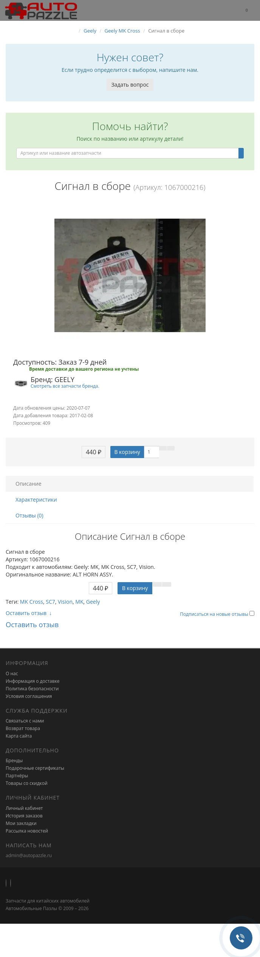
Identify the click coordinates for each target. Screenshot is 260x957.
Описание (28, 483)
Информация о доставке (33, 681)
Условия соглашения (29, 696)
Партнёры (17, 775)
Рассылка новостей (27, 831)
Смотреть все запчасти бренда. (65, 386)
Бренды (14, 760)
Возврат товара (23, 728)
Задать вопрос (130, 84)
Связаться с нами (25, 721)
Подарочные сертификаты (35, 768)
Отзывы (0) (29, 515)
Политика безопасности (32, 688)
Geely (93, 601)
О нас (12, 673)
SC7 (50, 601)
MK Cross (31, 601)
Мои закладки (21, 823)
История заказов (24, 816)
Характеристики (36, 499)
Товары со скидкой (27, 783)
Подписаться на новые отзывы (214, 614)
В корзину (127, 451)
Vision (65, 601)
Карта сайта (19, 736)
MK (79, 601)
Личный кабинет (24, 808)
